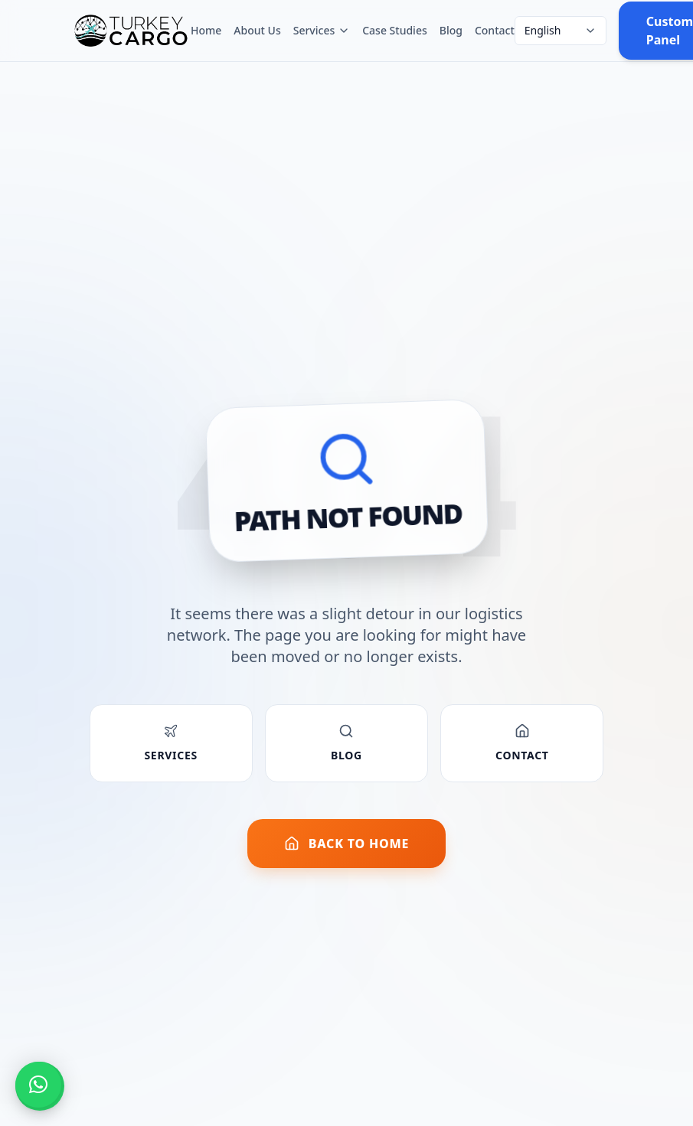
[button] (38, 1085)
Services (322, 30)
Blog (451, 30)
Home (206, 30)
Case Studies (394, 30)
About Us (257, 30)
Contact (495, 30)
